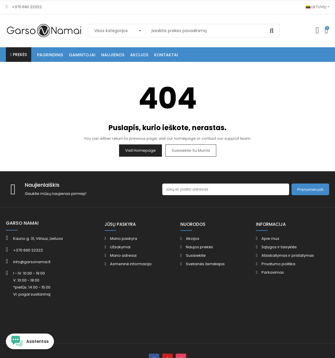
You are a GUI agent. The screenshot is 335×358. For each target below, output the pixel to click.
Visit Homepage (140, 150)
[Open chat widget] (30, 341)
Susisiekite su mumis (191, 150)
